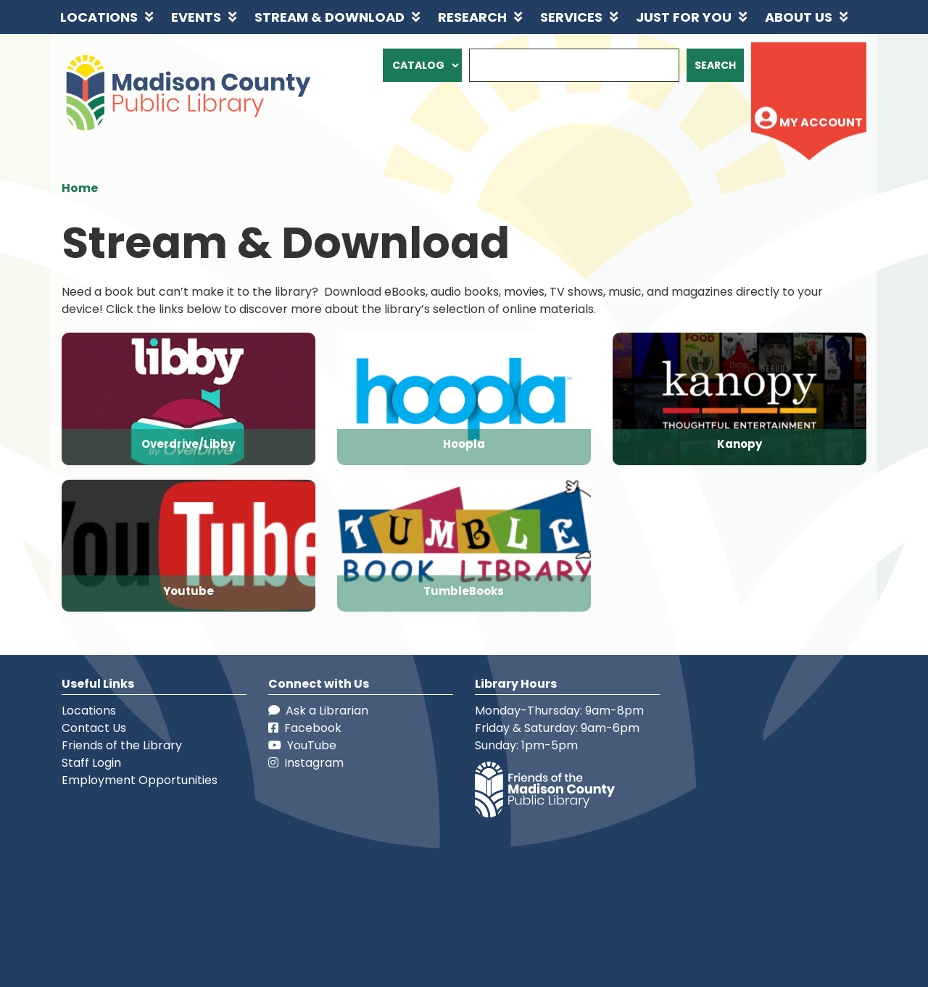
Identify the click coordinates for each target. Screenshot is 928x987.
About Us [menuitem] (798, 17)
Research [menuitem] (472, 17)
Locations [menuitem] (99, 17)
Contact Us (94, 728)
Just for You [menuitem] (684, 17)
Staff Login (91, 762)
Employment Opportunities (140, 780)
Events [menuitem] (196, 17)
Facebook (304, 728)
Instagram (306, 762)
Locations (89, 710)
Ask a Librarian (318, 710)
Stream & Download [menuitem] (329, 17)
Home (80, 188)
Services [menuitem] (571, 17)
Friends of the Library (122, 745)
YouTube (302, 745)
